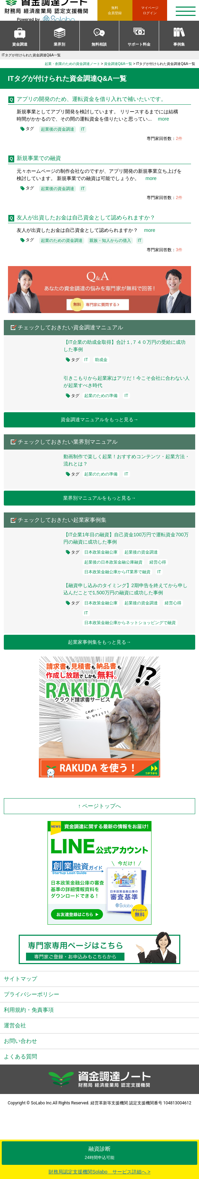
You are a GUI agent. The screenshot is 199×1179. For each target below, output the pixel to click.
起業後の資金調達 (57, 129)
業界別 (59, 44)
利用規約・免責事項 (29, 1010)
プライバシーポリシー (31, 994)
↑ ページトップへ (99, 806)
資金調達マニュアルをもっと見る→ (99, 419)
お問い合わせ (20, 1041)
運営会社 (15, 1025)
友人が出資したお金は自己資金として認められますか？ (86, 217)
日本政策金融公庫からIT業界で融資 (117, 571)
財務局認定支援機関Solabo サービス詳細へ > (99, 1172)
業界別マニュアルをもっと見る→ (99, 498)
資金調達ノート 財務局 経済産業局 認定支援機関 (50, 10)
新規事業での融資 (39, 158)
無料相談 (99, 44)
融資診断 (99, 1153)
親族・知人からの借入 (110, 240)
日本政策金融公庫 (101, 552)
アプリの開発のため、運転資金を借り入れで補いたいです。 (91, 99)
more (161, 119)
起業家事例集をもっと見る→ (99, 642)
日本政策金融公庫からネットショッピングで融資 (130, 622)
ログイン (149, 10)
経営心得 (157, 562)
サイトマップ (20, 979)
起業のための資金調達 (62, 240)
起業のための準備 (101, 395)
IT (83, 129)
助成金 (101, 359)
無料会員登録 (115, 10)
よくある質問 (20, 1056)
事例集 (179, 44)
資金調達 (19, 44)
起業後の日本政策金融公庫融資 (113, 562)
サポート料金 (139, 44)
